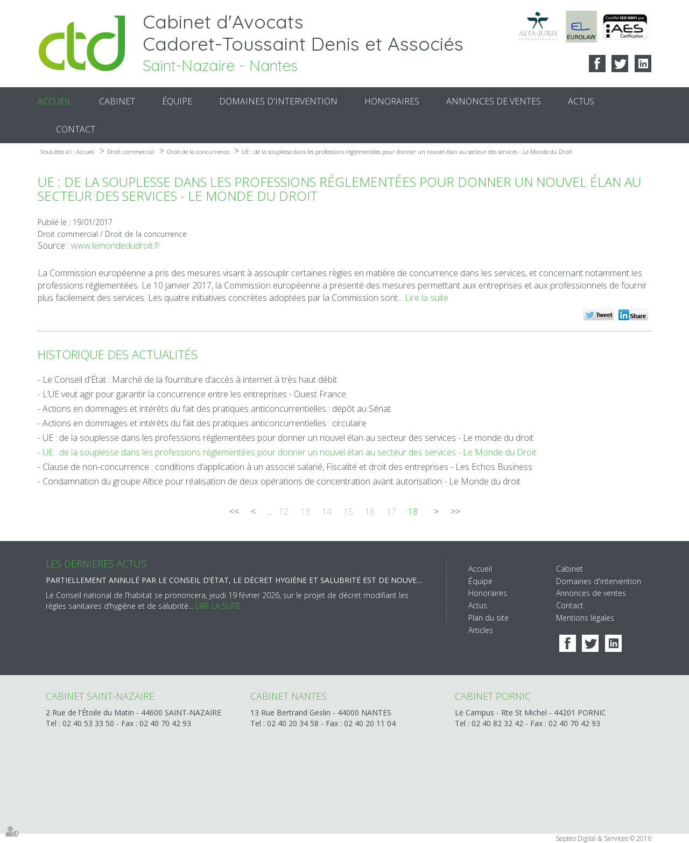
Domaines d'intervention (278, 101)
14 (327, 511)
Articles (480, 630)
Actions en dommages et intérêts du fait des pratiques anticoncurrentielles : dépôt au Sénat (217, 409)
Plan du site (488, 618)
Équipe (177, 101)
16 (370, 511)
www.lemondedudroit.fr (115, 245)
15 (348, 511)
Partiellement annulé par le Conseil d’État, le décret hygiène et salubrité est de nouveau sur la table (235, 580)
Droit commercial (130, 151)
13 (305, 511)
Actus (581, 101)
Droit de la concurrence (198, 151)
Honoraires (391, 101)
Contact (75, 129)
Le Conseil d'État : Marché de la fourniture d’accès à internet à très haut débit (190, 379)
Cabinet (117, 101)
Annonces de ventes (493, 101)
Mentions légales (585, 618)
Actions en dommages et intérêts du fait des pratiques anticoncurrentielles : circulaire (205, 423)
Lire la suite (426, 298)
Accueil (55, 101)
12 (284, 511)
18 (413, 511)
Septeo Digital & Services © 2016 (603, 838)
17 (391, 511)
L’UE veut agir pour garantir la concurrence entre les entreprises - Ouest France (194, 394)
